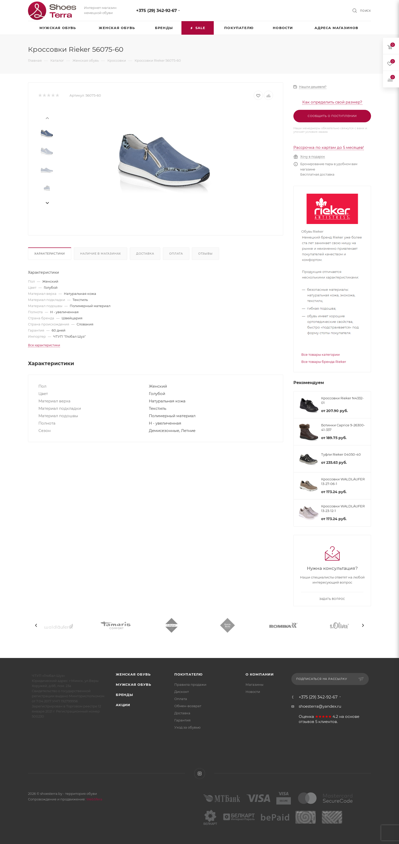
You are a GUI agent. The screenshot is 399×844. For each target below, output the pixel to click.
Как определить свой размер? (332, 102)
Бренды (124, 695)
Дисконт (181, 692)
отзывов (306, 721)
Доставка (145, 253)
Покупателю (188, 674)
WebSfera (94, 799)
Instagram (199, 773)
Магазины (254, 684)
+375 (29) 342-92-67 (156, 10)
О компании (260, 674)
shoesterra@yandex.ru (320, 706)
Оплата (176, 253)
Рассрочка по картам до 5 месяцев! (328, 147)
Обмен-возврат (187, 706)
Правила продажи (190, 684)
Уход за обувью (187, 727)
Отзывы (205, 253)
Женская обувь (133, 674)
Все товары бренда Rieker (323, 362)
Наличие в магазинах (100, 253)
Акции (123, 705)
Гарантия (182, 720)
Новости (253, 692)
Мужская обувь (133, 684)
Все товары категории (320, 354)
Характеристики (49, 253)
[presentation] (47, 118)
